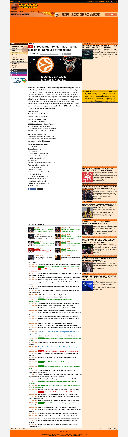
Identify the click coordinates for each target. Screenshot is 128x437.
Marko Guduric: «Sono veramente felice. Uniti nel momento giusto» (58, 394)
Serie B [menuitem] (14, 57)
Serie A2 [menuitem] (14, 48)
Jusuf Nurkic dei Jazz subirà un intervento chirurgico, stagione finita (58, 303)
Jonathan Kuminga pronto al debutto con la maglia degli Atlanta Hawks (59, 264)
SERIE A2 (85, 256)
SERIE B (85, 274)
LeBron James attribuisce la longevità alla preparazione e (100, 95)
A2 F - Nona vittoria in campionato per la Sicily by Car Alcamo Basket (58, 413)
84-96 (54, 128)
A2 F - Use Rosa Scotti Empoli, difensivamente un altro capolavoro (58, 316)
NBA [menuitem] (13, 50)
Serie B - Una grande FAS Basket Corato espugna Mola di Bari (56, 323)
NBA (84, 167)
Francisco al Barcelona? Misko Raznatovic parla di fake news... (59, 267)
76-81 (53, 136)
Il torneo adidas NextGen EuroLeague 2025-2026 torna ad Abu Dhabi (58, 418)
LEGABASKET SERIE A (90, 237)
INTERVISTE (86, 184)
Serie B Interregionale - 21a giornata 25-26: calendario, (100, 93)
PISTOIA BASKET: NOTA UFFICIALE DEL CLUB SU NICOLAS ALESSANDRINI (99, 259)
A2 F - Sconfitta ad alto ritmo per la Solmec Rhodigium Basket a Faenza (59, 416)
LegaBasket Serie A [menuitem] (17, 46)
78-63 (56, 124)
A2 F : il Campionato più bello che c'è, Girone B (52, 295)
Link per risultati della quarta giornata (42, 108)
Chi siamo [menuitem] (14, 68)
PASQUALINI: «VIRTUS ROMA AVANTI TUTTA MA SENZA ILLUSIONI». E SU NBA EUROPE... (99, 187)
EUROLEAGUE (87, 219)
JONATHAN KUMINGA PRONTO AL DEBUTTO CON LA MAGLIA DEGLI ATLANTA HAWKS (98, 169)
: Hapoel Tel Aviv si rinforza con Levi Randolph (55, 392)
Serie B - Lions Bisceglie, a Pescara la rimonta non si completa (56, 407)
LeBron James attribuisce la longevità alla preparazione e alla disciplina (59, 277)
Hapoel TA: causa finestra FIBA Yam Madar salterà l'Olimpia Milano (58, 325)
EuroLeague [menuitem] (15, 52)
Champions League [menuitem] (17, 59)
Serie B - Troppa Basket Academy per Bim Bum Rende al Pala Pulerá (58, 400)
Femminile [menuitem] (15, 63)
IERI (115, 91)
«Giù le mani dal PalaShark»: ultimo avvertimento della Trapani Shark (58, 336)
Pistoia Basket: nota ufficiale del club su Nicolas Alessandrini (56, 308)
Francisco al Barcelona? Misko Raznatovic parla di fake (100, 98)
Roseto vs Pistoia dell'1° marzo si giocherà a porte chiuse (58, 351)
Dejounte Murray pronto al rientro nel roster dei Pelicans (55, 280)
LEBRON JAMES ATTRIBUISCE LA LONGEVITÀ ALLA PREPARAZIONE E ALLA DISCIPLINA (99, 205)
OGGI (110, 91)
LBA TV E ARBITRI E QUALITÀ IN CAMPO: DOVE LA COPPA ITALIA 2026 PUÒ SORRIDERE (99, 46)
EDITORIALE (86, 44)
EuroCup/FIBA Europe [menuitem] (18, 61)
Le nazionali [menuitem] (15, 55)
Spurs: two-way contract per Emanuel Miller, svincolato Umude (57, 310)
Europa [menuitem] (14, 66)
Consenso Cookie (104, 429)
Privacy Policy (113, 429)
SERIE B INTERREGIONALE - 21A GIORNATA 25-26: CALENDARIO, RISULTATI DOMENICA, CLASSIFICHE (99, 277)
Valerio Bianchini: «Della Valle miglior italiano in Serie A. (100, 96)
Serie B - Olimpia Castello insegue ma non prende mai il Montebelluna (59, 379)
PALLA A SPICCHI (88, 202)
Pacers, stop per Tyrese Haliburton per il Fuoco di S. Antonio (56, 305)
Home (13, 44)
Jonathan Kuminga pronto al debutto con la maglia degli (100, 100)
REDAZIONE (64, 431)
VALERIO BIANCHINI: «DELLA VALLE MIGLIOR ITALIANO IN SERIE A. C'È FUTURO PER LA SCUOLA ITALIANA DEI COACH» (99, 240)
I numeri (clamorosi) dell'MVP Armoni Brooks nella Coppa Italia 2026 (58, 390)
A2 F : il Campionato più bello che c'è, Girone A (52, 297)
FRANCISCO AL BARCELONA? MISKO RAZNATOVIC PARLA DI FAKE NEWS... (96, 222)
